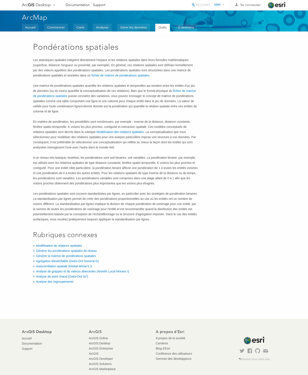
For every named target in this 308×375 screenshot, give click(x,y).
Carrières (162, 343)
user (217, 4)
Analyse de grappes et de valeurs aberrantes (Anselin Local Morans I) (82, 271)
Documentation (78, 5)
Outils (163, 27)
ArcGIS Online (98, 338)
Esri (277, 5)
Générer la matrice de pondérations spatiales (66, 256)
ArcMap (35, 17)
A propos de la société (170, 338)
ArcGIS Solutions (100, 364)
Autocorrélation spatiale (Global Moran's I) (64, 266)
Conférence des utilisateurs (174, 353)
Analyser (102, 27)
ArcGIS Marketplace (102, 369)
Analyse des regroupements (54, 281)
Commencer (56, 27)
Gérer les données (133, 27)
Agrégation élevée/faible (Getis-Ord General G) (67, 261)
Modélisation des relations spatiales (120, 132)
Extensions (186, 27)
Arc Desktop (36, 4)
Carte (80, 27)
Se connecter (250, 5)
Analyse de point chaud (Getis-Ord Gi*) (62, 276)
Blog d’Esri (163, 348)
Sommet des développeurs (174, 358)
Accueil (30, 27)
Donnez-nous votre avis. (255, 359)
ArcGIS (93, 353)
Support (99, 5)
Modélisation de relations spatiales (59, 245)
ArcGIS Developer (101, 358)
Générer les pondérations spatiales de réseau (66, 250)
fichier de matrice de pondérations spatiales (120, 75)
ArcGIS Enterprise (101, 348)
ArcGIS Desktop (99, 343)
